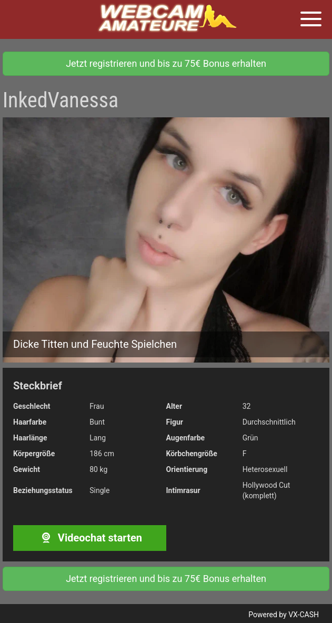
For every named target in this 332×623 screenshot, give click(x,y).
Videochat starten (89, 537)
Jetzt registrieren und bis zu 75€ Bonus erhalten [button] (166, 63)
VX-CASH (303, 614)
